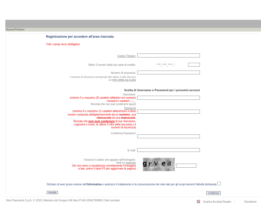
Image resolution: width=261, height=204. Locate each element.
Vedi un (126, 162)
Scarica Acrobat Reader (217, 201)
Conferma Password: (123, 133)
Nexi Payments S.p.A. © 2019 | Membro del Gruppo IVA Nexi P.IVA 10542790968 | (55, 200)
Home (10, 29)
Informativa (94, 184)
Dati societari (112, 200)
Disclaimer (250, 201)
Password (130, 108)
